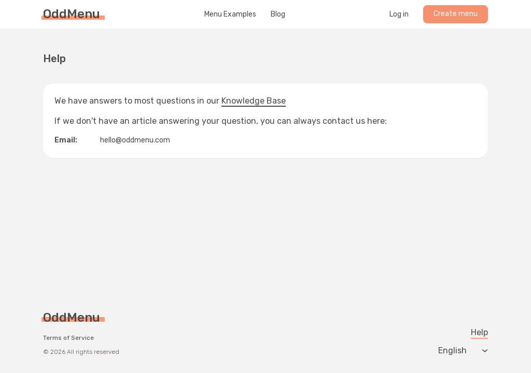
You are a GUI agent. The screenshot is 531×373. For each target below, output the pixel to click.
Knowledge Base (253, 101)
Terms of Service (68, 337)
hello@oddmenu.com (135, 140)
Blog (278, 14)
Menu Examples (230, 14)
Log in (399, 14)
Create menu (456, 13)
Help (479, 332)
